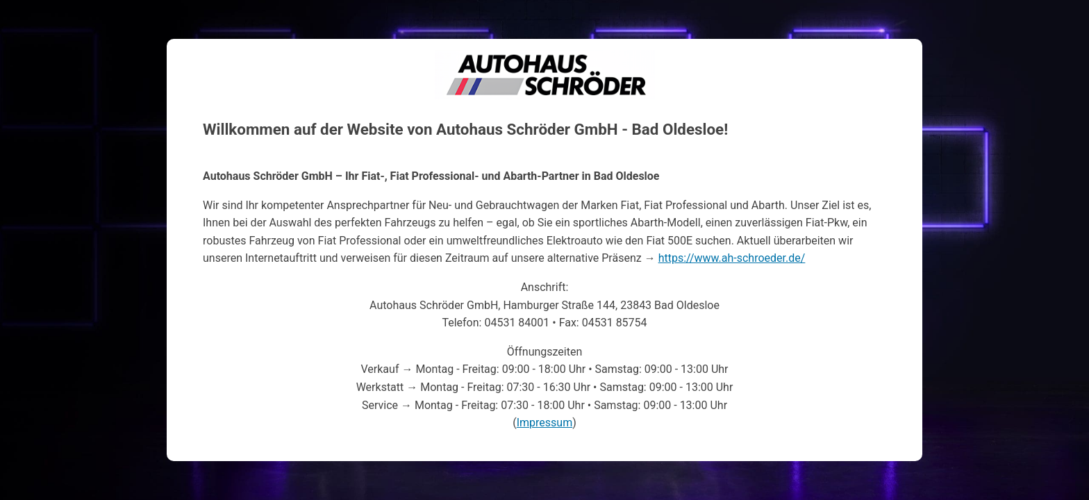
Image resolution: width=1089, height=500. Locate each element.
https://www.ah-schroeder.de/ (732, 258)
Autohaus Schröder (544, 59)
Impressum (545, 422)
